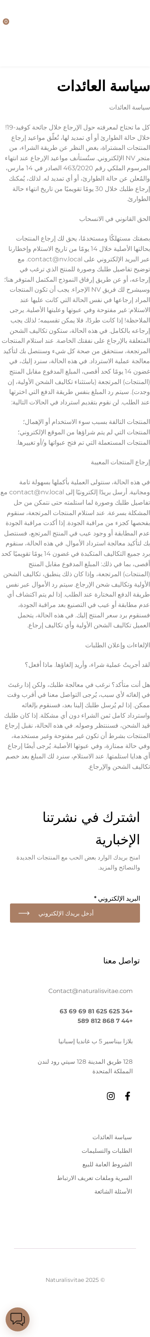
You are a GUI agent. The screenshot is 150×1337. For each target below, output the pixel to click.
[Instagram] (110, 1096)
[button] (18, 1319)
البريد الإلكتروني (117, 898)
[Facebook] (127, 1096)
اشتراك (24, 913)
